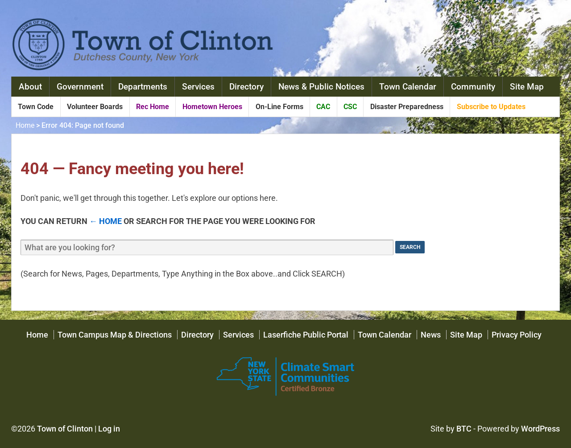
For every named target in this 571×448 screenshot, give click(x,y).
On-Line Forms (279, 106)
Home (25, 125)
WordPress (540, 428)
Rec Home (152, 106)
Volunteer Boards (95, 106)
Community (473, 86)
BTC (464, 428)
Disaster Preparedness (406, 106)
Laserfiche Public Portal (305, 334)
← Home (105, 221)
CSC (350, 106)
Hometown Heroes (212, 106)
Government (80, 86)
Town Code (36, 106)
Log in (109, 428)
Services (198, 86)
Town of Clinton (65, 428)
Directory (246, 86)
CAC (323, 106)
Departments (142, 86)
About (30, 86)
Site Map (527, 86)
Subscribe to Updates (491, 106)
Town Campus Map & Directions (115, 334)
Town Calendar (407, 86)
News (431, 334)
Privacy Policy (517, 334)
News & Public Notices (321, 86)
